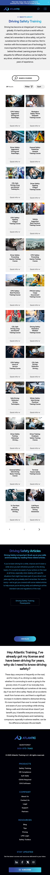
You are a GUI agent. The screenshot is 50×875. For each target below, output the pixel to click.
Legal (25, 804)
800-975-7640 (25, 748)
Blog (25, 824)
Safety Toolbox (25, 840)
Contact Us (25, 800)
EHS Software (25, 783)
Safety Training (25, 768)
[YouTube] (33, 862)
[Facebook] (22, 862)
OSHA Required (25, 780)
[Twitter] (27, 862)
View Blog (25, 639)
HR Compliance (25, 772)
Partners (25, 811)
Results (10, 87)
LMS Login (25, 836)
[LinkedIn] (16, 862)
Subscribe (25, 870)
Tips (25, 828)
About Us (25, 796)
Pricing (25, 832)
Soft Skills (25, 776)
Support (25, 808)
